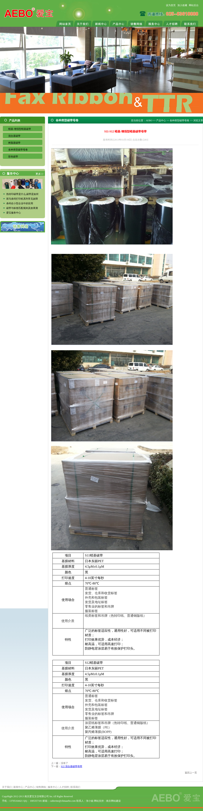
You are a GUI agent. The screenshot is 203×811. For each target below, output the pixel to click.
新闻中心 (18, 787)
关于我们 (7, 787)
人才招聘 (64, 787)
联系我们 (75, 787)
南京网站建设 (113, 800)
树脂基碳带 (14, 142)
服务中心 (53, 787)
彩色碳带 (13, 156)
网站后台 (194, 5)
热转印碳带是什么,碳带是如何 (22, 194)
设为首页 (171, 5)
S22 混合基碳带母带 (71, 766)
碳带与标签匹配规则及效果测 (22, 208)
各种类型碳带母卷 (18, 149)
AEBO (149, 120)
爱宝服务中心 (13, 212)
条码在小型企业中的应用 (19, 203)
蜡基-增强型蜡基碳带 (19, 129)
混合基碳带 (14, 135)
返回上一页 (191, 772)
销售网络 (41, 787)
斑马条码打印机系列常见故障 (22, 198)
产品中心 (161, 120)
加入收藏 (182, 5)
